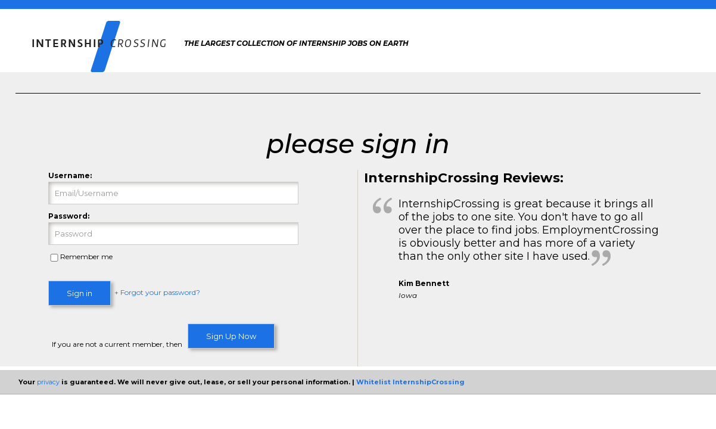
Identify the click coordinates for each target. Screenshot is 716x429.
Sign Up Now (231, 336)
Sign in (79, 293)
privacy (48, 382)
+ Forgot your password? (157, 292)
